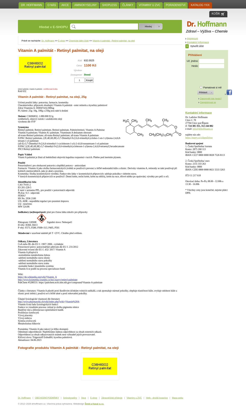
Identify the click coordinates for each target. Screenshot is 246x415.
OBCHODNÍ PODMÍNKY (47, 398)
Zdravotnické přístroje (111, 398)
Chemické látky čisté (79, 40)
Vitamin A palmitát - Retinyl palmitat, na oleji (113, 40)
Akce (65, 5)
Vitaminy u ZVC (149, 5)
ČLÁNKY (127, 5)
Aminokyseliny (85, 5)
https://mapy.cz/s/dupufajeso (199, 137)
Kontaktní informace (198, 42)
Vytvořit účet (194, 46)
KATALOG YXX (200, 5)
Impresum (192, 38)
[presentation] (202, 76)
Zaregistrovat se (208, 102)
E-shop (61, 40)
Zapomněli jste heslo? (211, 98)
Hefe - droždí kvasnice (157, 398)
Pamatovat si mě (212, 87)
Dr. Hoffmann (31, 5)
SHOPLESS (109, 5)
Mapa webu (177, 398)
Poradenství (176, 5)
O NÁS (51, 5)
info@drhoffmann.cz (203, 129)
